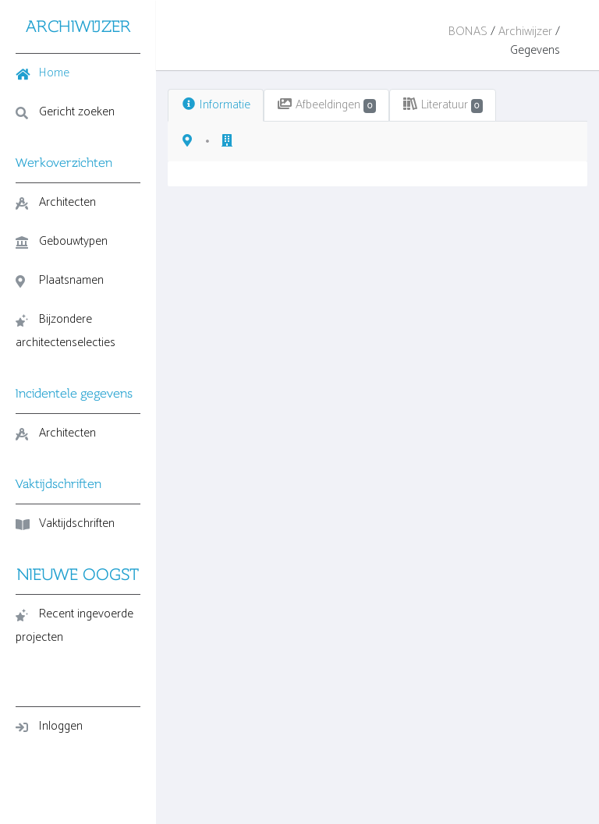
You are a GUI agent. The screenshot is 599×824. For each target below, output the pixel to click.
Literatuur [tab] (443, 104)
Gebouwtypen (62, 241)
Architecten (56, 202)
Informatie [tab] (215, 104)
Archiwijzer (525, 31)
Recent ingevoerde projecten (74, 625)
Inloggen (49, 726)
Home (42, 72)
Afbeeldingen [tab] (326, 104)
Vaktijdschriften (65, 523)
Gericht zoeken (65, 111)
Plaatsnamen (60, 280)
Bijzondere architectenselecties (65, 331)
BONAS (467, 31)
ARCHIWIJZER (78, 26)
